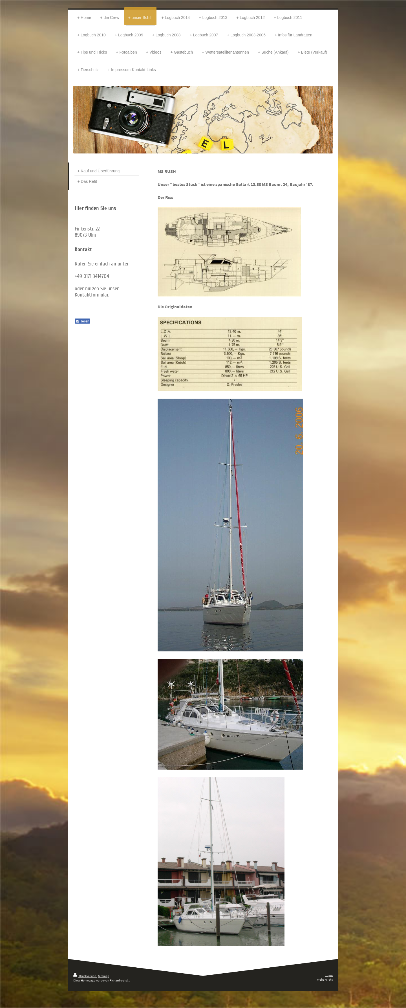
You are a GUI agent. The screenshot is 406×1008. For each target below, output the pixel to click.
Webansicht (325, 979)
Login (329, 975)
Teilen (82, 321)
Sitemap (103, 976)
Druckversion (85, 976)
